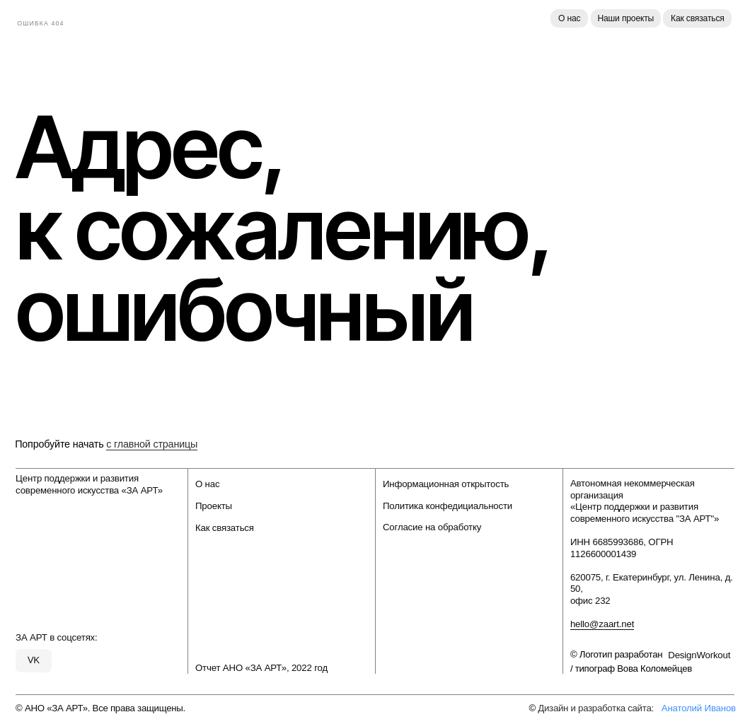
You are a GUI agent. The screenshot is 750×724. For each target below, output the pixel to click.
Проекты (213, 506)
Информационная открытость (446, 484)
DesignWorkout (699, 655)
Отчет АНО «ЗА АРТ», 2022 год (261, 667)
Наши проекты (625, 18)
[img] (49, 17)
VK (34, 660)
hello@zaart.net (602, 624)
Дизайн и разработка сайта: (596, 708)
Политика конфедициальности (447, 506)
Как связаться (698, 18)
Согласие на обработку (432, 527)
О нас (569, 18)
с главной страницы (151, 444)
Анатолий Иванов (699, 708)
